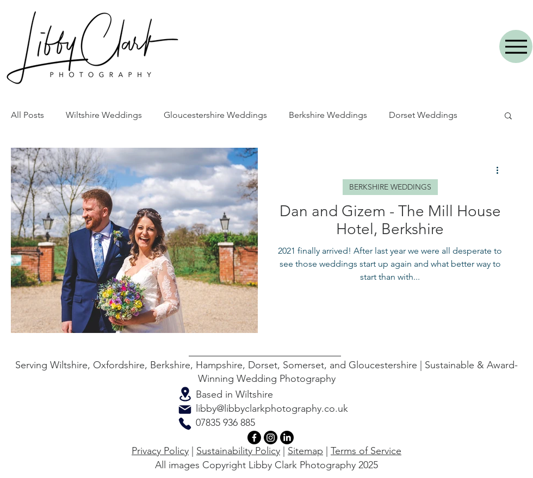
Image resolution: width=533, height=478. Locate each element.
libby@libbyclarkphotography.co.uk (272, 408)
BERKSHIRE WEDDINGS (390, 187)
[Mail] (185, 409)
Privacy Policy (160, 451)
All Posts (27, 115)
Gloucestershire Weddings (215, 115)
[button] (508, 116)
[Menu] (515, 46)
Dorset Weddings (423, 115)
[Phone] (185, 424)
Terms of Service (366, 451)
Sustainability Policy (238, 451)
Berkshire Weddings (328, 115)
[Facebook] (254, 437)
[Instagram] (270, 437)
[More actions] (500, 170)
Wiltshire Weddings (104, 115)
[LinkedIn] (287, 437)
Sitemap (305, 451)
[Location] (185, 394)
